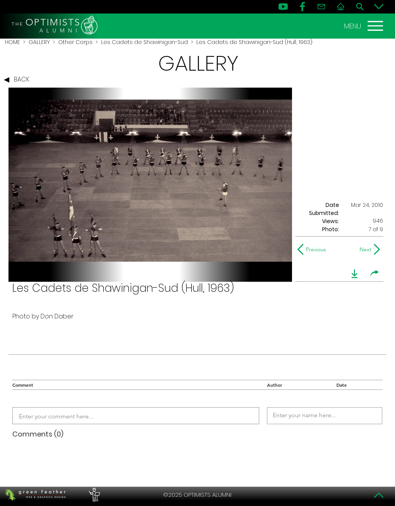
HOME (12, 42)
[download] (354, 273)
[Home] (340, 6)
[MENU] (364, 26)
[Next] (364, 249)
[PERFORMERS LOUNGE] (93, 495)
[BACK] (18, 80)
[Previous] (313, 249)
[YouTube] (283, 6)
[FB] (302, 6)
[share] (374, 273)
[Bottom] (378, 6)
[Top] (378, 495)
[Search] (359, 6)
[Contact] (321, 6)
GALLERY (39, 42)
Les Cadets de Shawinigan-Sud (144, 42)
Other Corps (75, 42)
